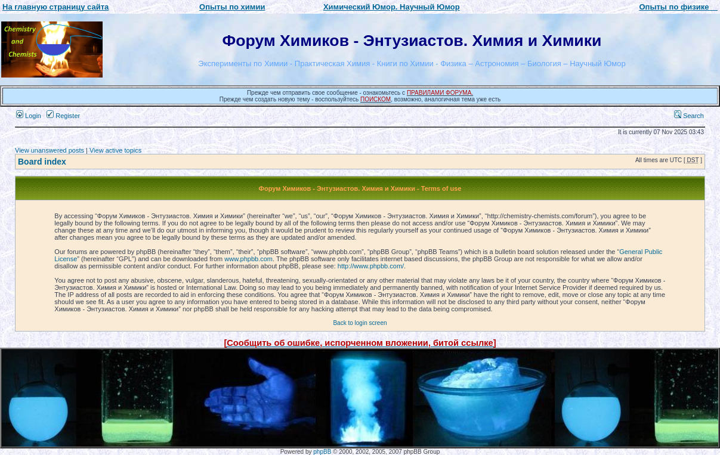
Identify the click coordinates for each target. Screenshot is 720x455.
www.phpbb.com (248, 258)
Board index (42, 161)
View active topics (115, 150)
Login (28, 115)
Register (63, 115)
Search (689, 115)
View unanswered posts (49, 150)
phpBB (322, 451)
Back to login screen (360, 323)
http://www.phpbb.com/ (371, 266)
